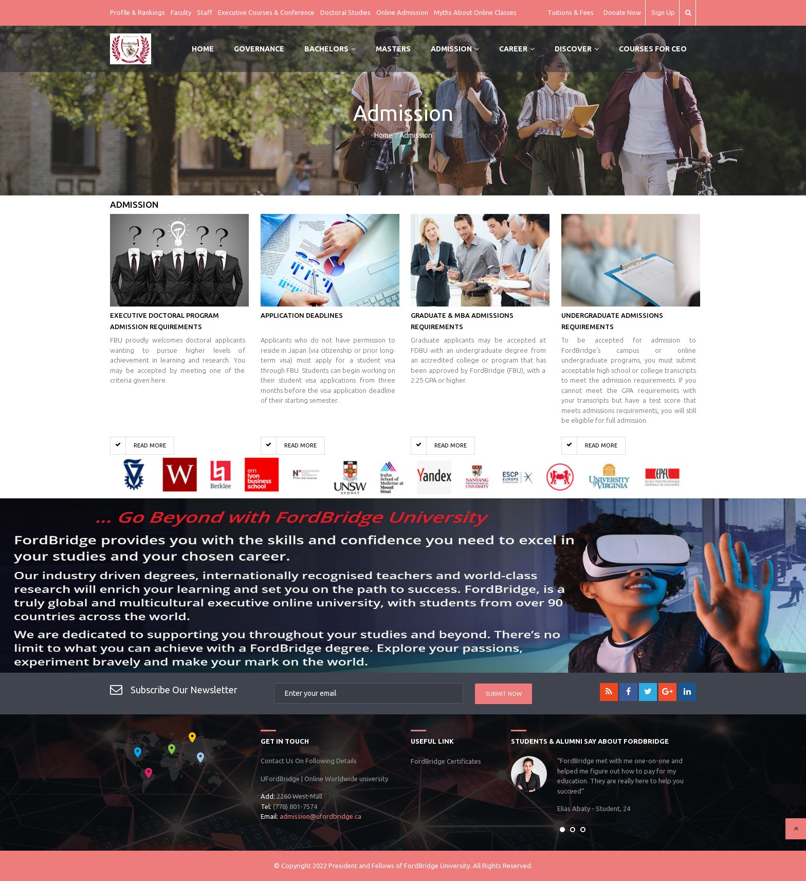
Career (517, 49)
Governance (259, 49)
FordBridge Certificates (446, 761)
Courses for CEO (653, 49)
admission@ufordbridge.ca (320, 816)
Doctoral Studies (345, 12)
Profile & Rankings (137, 12)
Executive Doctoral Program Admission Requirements (164, 321)
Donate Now (622, 12)
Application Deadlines (302, 315)
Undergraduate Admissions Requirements (612, 321)
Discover (577, 49)
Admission (455, 49)
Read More (138, 445)
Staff (204, 12)
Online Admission (402, 12)
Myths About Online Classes (475, 12)
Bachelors (330, 49)
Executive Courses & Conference (266, 12)
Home (203, 49)
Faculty (181, 12)
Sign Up (663, 12)
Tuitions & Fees (570, 12)
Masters (393, 49)
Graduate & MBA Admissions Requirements (462, 321)
